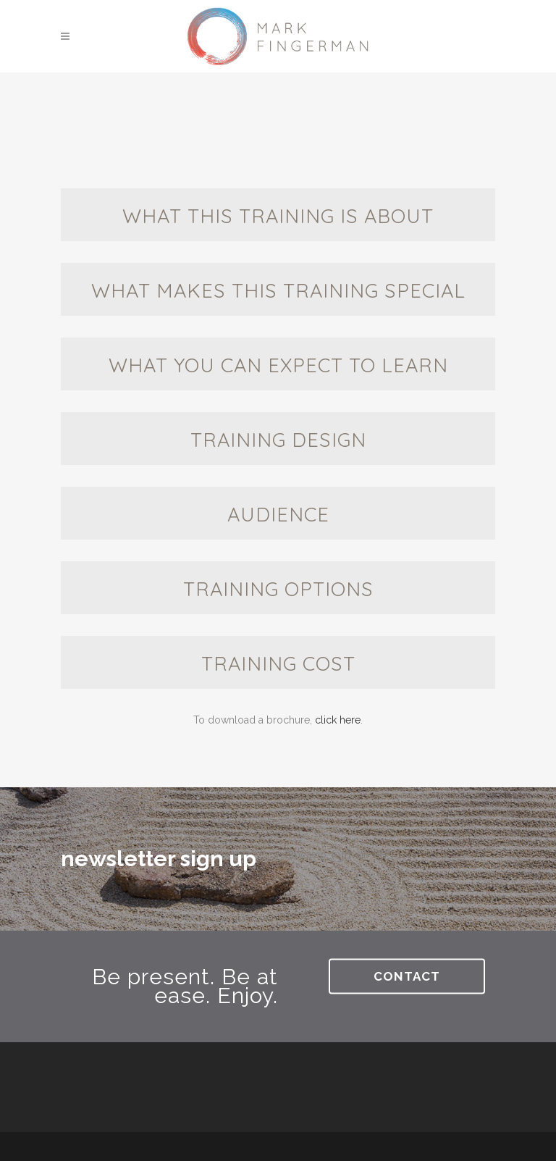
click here (338, 720)
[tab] (278, 214)
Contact (407, 975)
